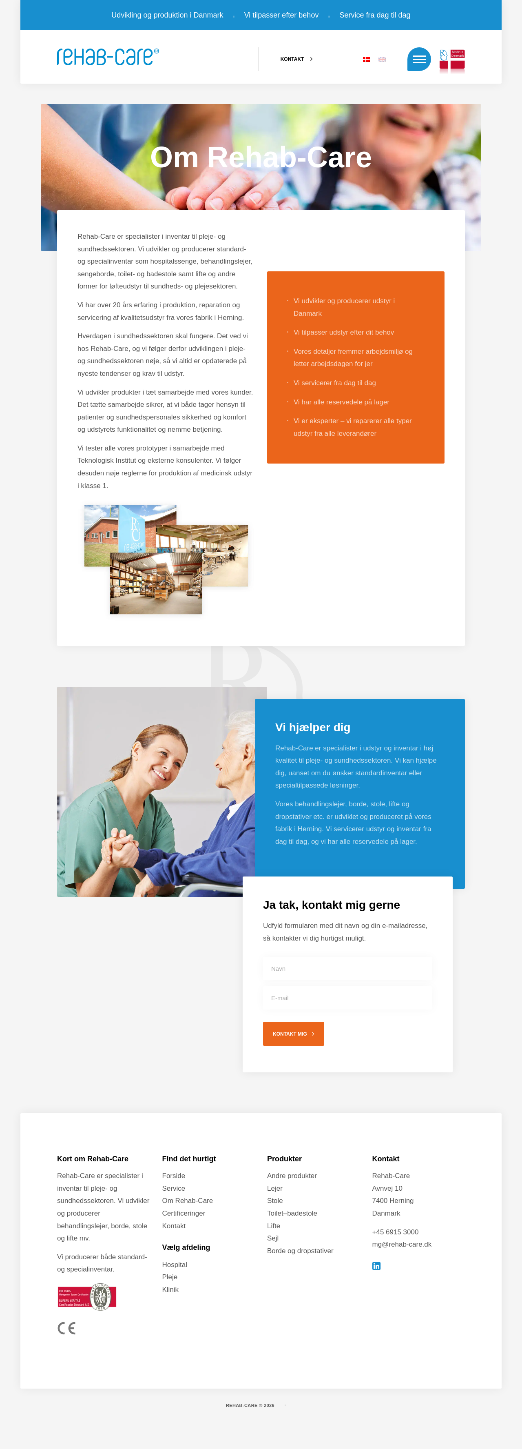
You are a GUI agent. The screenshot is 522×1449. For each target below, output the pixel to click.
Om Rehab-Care (187, 1201)
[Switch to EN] (382, 59)
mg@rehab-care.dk (402, 1244)
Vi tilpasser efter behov (281, 15)
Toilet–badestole (292, 1213)
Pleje (170, 1277)
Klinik (170, 1290)
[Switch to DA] (366, 59)
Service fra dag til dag (375, 15)
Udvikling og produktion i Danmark (167, 15)
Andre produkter (292, 1176)
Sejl (273, 1238)
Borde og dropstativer (300, 1251)
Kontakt (174, 1226)
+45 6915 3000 (395, 1232)
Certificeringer (184, 1213)
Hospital (174, 1265)
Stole (275, 1201)
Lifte (273, 1226)
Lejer (275, 1188)
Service (174, 1188)
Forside (174, 1176)
